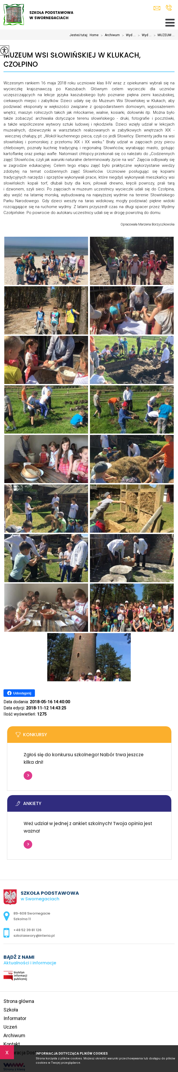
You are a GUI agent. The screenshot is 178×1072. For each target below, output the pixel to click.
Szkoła (10, 1010)
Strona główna (18, 1001)
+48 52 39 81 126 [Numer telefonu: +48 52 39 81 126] (27, 929)
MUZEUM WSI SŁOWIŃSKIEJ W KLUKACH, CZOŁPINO (72, 60)
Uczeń (10, 1027)
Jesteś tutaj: (80, 35)
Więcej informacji (28, 775)
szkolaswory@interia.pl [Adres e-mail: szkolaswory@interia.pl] (34, 935)
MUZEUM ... (163, 35)
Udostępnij (19, 693)
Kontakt (11, 1044)
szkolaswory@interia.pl (157, 8)
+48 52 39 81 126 (169, 8)
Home (94, 35)
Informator (14, 1018)
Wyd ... (128, 35)
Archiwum (109, 35)
